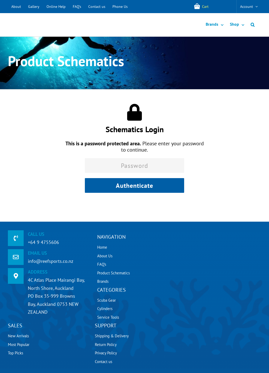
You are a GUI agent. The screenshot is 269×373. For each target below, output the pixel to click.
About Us (104, 255)
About (16, 6)
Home (102, 247)
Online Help (56, 6)
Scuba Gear (106, 300)
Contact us (96, 6)
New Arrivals (18, 335)
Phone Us (120, 6)
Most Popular (18, 344)
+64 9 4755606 (43, 242)
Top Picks (15, 352)
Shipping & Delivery (112, 335)
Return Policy (106, 344)
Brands (102, 281)
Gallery (33, 6)
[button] (253, 24)
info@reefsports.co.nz (50, 261)
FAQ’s (77, 6)
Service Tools (108, 317)
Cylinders (104, 308)
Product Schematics (113, 272)
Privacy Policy (106, 352)
